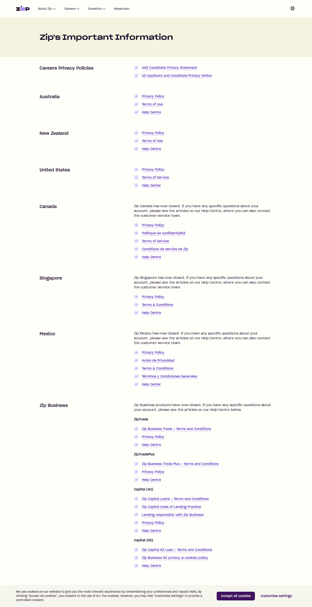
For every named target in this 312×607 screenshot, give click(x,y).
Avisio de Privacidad (158, 360)
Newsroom (121, 9)
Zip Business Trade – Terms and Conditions (176, 429)
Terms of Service (155, 177)
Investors (97, 9)
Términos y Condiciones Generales (169, 376)
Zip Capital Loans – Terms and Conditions (175, 499)
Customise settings (276, 596)
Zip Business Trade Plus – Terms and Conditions (180, 464)
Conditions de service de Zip (165, 249)
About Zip (47, 9)
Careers (72, 9)
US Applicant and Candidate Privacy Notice (177, 76)
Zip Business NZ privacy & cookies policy (175, 558)
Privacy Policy (153, 96)
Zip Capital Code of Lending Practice (171, 507)
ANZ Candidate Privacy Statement (169, 68)
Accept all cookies (236, 596)
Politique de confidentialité (163, 233)
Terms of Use (152, 104)
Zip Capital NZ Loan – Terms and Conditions (177, 550)
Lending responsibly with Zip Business (173, 515)
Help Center (151, 185)
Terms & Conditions (157, 305)
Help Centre (151, 112)
